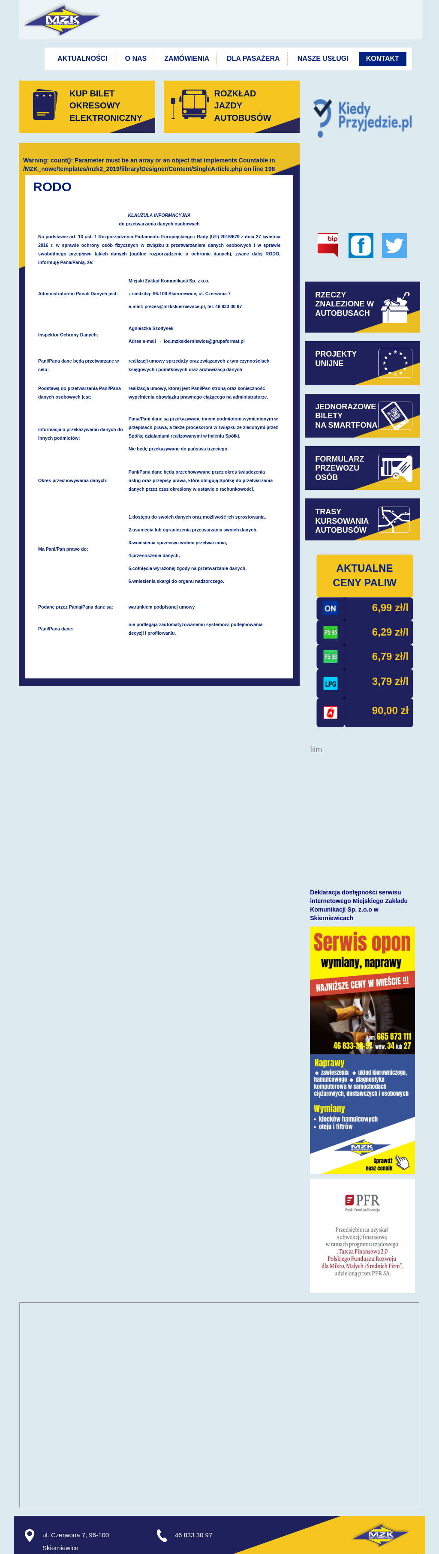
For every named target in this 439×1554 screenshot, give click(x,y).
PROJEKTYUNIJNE (336, 359)
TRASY (328, 511)
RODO (52, 187)
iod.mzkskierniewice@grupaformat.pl (204, 341)
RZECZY (331, 295)
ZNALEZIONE (344, 309)
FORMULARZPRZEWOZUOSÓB (339, 468)
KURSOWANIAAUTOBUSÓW (342, 526)
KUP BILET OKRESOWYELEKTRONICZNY (105, 106)
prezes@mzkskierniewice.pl (174, 306)
